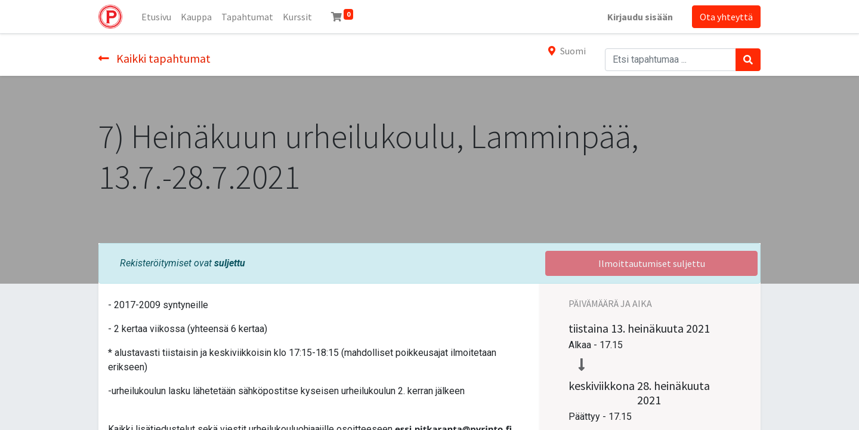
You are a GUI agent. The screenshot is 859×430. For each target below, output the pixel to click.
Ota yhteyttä (726, 17)
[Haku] (748, 59)
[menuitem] (156, 17)
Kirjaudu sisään (640, 17)
